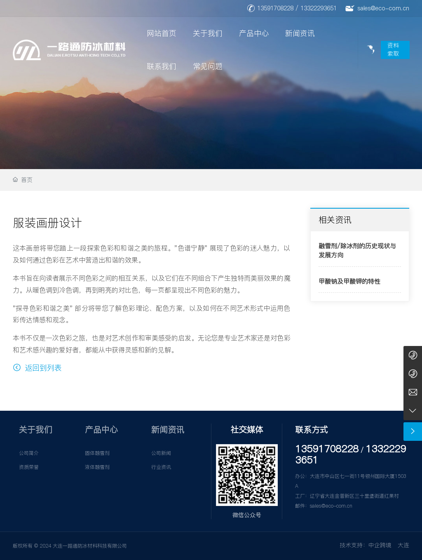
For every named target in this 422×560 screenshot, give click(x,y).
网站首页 (161, 33)
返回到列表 (37, 367)
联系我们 (161, 66)
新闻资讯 (300, 33)
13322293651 (318, 8)
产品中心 (254, 33)
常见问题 (208, 66)
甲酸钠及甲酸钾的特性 (349, 281)
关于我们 (208, 33)
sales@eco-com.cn (383, 8)
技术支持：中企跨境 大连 (374, 545)
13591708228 (275, 8)
